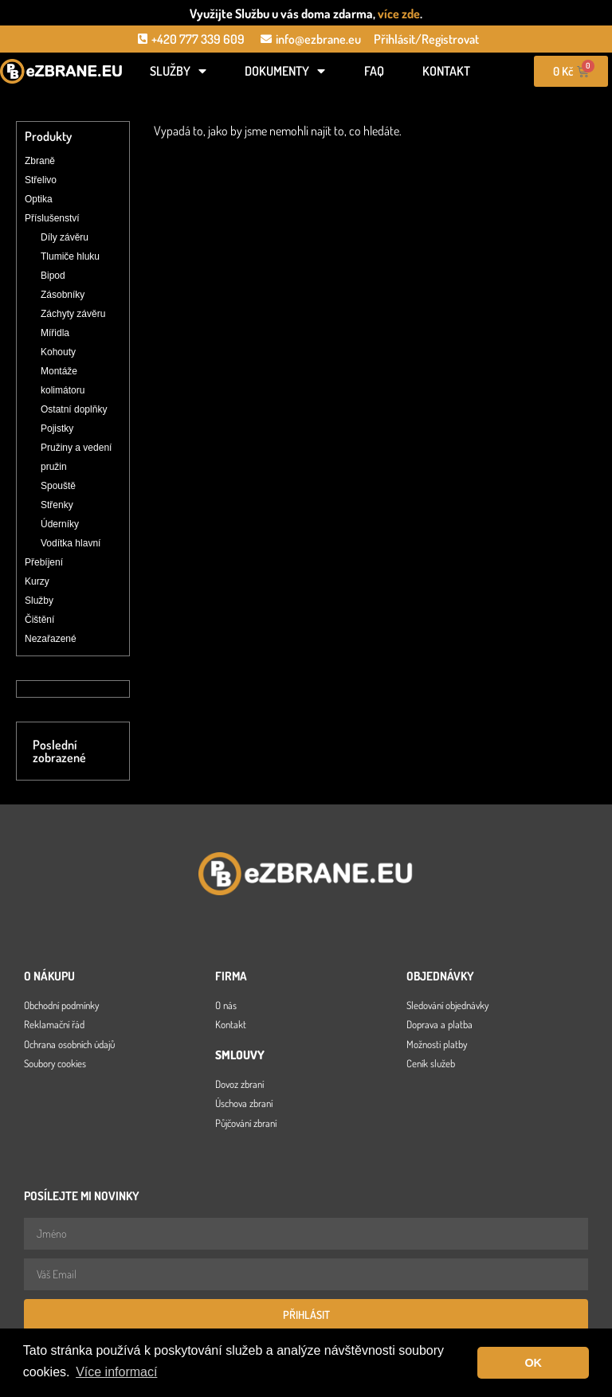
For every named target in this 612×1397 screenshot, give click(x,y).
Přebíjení (44, 562)
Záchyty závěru (73, 313)
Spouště (58, 485)
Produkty (48, 136)
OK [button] (533, 1362)
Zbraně (40, 160)
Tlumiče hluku (70, 256)
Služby (178, 71)
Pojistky (57, 428)
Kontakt (446, 71)
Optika (39, 199)
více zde (399, 14)
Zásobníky (62, 294)
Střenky (57, 505)
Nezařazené (50, 638)
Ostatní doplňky (74, 409)
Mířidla (55, 332)
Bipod (53, 275)
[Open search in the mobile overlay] (61, 97)
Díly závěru (64, 237)
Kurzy (37, 581)
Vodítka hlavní (70, 543)
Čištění (39, 619)
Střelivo (41, 180)
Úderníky (60, 524)
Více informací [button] (116, 1372)
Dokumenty (285, 71)
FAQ (374, 71)
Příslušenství (52, 218)
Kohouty (58, 352)
